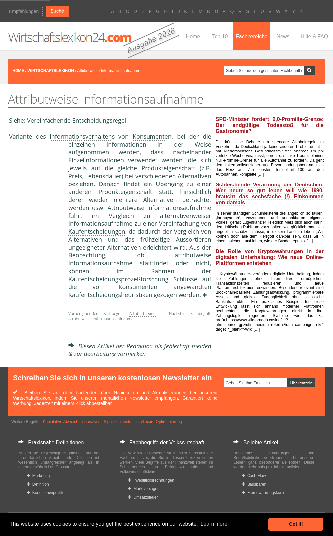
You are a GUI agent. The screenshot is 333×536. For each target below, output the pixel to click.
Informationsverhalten (81, 136)
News (282, 36)
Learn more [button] (213, 524)
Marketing (38, 475)
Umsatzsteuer (143, 497)
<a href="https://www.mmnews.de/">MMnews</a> (35, 250)
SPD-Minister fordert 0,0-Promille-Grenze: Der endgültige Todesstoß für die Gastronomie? (270, 125)
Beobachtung (86, 255)
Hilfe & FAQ (314, 36)
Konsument (149, 136)
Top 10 (220, 36)
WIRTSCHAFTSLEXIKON (50, 70)
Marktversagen (144, 488)
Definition (38, 484)
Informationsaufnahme (100, 263)
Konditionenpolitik (45, 492)
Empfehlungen (24, 11)
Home (193, 36)
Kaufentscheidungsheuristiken (110, 295)
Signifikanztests (117, 421)
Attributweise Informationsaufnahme (101, 319)
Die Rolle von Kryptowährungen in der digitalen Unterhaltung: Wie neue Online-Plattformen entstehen (270, 257)
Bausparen (254, 484)
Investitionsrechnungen (151, 480)
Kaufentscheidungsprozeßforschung (118, 279)
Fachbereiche (252, 36)
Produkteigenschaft (168, 168)
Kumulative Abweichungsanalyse (72, 421)
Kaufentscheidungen (96, 231)
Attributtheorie (142, 313)
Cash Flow (254, 475)
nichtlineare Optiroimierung (158, 421)
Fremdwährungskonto (263, 492)
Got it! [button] (296, 524)
